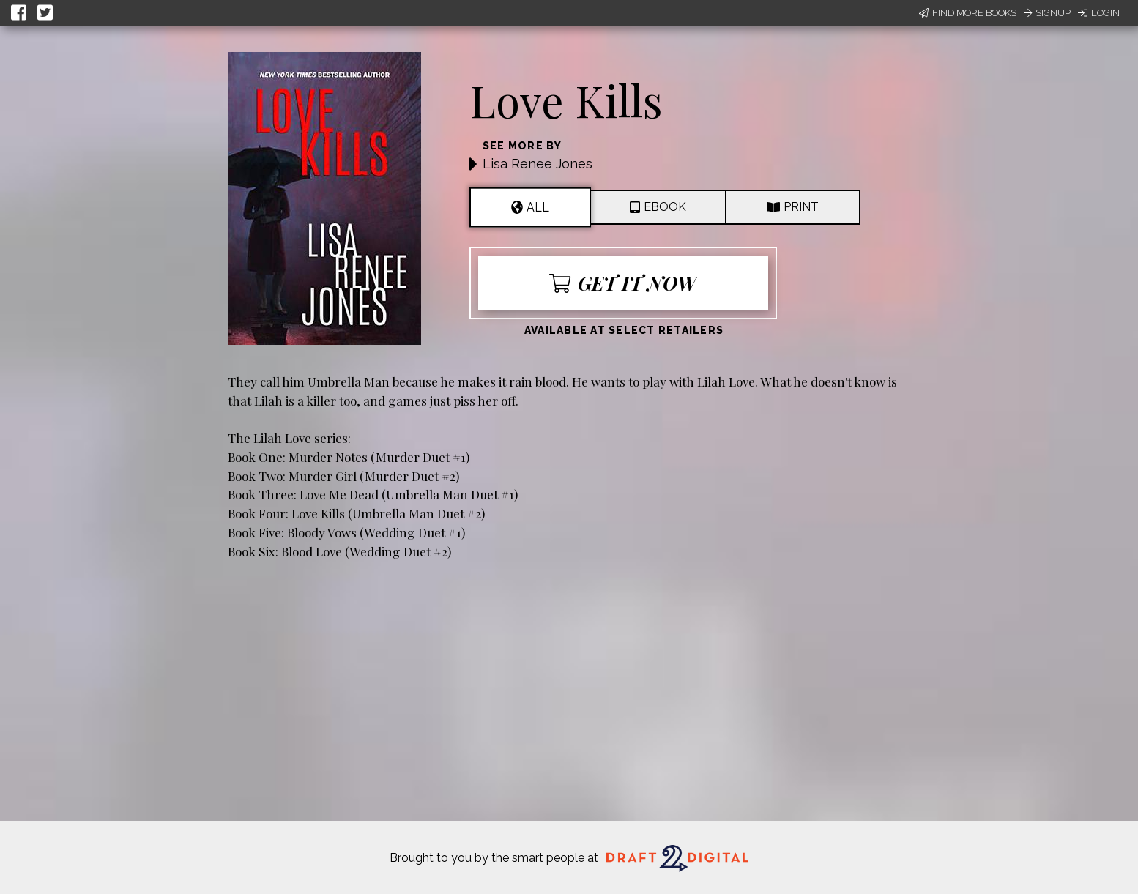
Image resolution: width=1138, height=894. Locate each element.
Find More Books (967, 12)
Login (1099, 12)
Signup (1047, 12)
